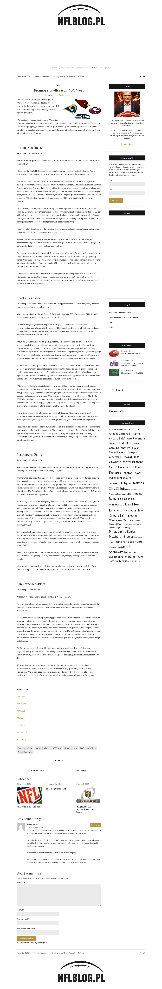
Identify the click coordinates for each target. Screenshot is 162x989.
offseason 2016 (70, 748)
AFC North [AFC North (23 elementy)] (126, 430)
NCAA (111, 327)
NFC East (21, 725)
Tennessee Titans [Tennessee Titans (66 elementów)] (133, 556)
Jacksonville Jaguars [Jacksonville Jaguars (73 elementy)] (121, 483)
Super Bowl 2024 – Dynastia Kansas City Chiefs (132, 364)
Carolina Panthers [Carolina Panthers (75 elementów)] (119, 447)
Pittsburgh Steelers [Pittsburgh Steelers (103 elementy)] (122, 536)
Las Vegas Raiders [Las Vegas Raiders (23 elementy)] (132, 489)
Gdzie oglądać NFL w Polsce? (63, 76)
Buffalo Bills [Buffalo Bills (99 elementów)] (123, 443)
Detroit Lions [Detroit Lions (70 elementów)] (116, 467)
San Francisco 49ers (88, 748)
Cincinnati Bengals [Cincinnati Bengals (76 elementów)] (126, 452)
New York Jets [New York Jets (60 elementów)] (125, 520)
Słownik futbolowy (41, 76)
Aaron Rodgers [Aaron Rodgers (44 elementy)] (116, 429)
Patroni (81, 76)
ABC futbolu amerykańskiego (120, 312)
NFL (59, 85)
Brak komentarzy (65, 95)
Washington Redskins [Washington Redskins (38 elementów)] (131, 561)
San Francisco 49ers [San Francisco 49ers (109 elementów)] (129, 541)
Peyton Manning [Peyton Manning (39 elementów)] (123, 527)
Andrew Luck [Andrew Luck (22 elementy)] (135, 430)
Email (111, 189)
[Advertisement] (81, 46)
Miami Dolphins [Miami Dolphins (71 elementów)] (125, 498)
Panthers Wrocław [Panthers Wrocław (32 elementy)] (132, 524)
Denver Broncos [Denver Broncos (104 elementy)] (132, 461)
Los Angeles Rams (42, 748)
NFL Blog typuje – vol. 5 (57, 788)
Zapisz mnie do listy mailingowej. (32, 942)
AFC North (21, 703)
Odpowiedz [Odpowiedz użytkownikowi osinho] (95, 825)
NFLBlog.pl (117, 389)
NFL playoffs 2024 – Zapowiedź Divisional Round (85, 809)
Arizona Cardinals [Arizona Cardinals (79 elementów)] (119, 433)
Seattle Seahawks (25, 752)
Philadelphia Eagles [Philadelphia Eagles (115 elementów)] (122, 531)
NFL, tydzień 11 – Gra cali (28, 806)
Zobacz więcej (127, 144)
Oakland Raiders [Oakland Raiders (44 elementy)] (116, 524)
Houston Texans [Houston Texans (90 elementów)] (131, 473)
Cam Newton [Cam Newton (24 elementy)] (136, 443)
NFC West (57, 748)
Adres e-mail (23, 919)
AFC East (21, 696)
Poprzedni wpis (37, 770)
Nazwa (20, 909)
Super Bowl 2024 (23, 76)
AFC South (21, 711)
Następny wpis (80, 770)
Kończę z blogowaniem (130, 354)
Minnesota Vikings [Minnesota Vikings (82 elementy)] (120, 504)
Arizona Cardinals (25, 748)
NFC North (22, 732)
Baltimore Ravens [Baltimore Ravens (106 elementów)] (130, 438)
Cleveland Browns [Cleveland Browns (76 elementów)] (120, 456)
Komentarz (22, 882)
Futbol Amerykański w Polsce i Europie (123, 317)
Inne (110, 322)
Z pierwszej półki (116, 411)
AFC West (21, 718)
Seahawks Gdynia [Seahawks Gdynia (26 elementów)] (115, 547)
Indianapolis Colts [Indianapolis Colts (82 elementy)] (120, 477)
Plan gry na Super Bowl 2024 (132, 373)
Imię (110, 180)
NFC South (21, 739)
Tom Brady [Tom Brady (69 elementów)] (115, 560)
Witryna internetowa (26, 928)
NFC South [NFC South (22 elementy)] (136, 520)
